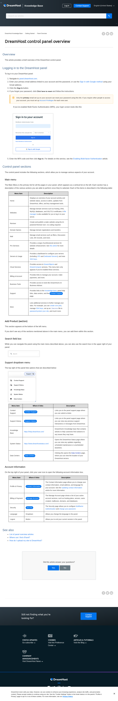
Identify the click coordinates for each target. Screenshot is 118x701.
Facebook (103, 33)
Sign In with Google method (91, 82)
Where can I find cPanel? (19, 537)
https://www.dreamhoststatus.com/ (36, 444)
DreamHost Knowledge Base (14, 33)
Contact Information (34, 486)
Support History (30, 421)
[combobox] (59, 16)
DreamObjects (49, 264)
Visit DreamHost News (31, 661)
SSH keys (33, 259)
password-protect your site (39, 311)
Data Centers (29, 456)
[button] (102, 5)
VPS (38, 256)
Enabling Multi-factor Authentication (87, 159)
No (65, 568)
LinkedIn (111, 33)
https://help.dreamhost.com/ (34, 432)
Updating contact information (72, 488)
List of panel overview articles (21, 534)
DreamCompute (35, 267)
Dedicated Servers (50, 256)
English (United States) (103, 6)
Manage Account (32, 498)
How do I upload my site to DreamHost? (25, 541)
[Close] (114, 693)
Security (29, 508)
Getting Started (30, 33)
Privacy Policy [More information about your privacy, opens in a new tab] (68, 696)
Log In (66, 6)
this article (53, 246)
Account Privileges (47, 100)
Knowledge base (51, 291)
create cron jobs (56, 305)
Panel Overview (42, 33)
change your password (67, 509)
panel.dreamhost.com (28, 79)
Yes (53, 568)
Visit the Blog (79, 643)
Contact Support (82, 6)
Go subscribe (27, 643)
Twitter (107, 33)
